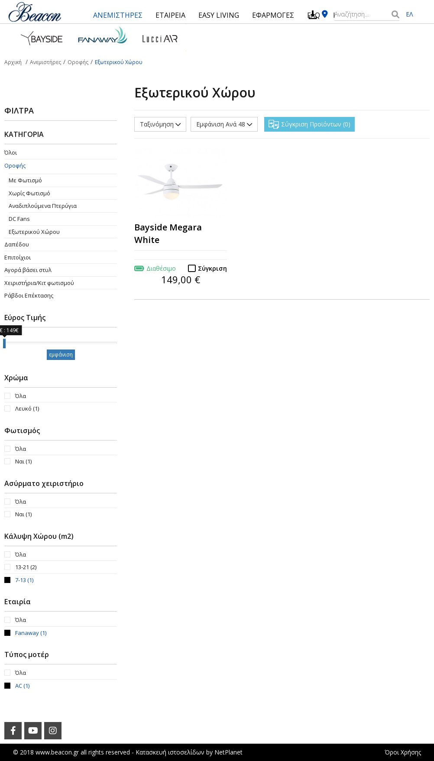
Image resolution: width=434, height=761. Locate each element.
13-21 (25, 567)
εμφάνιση (61, 354)
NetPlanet (228, 752)
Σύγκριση (212, 268)
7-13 (24, 580)
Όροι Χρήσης (403, 752)
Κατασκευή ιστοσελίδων (170, 752)
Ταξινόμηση (160, 124)
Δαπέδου (16, 244)
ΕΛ (409, 14)
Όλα (20, 396)
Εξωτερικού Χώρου (34, 232)
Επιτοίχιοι (17, 257)
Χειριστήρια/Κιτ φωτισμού (39, 283)
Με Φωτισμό (25, 180)
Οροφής (15, 165)
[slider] (4, 343)
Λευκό (27, 408)
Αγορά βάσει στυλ (28, 270)
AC (22, 686)
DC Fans (19, 219)
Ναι (23, 461)
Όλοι (10, 152)
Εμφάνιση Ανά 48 (224, 124)
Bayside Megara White (168, 233)
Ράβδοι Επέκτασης (28, 295)
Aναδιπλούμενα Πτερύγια (43, 206)
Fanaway (30, 633)
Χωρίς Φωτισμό (29, 193)
